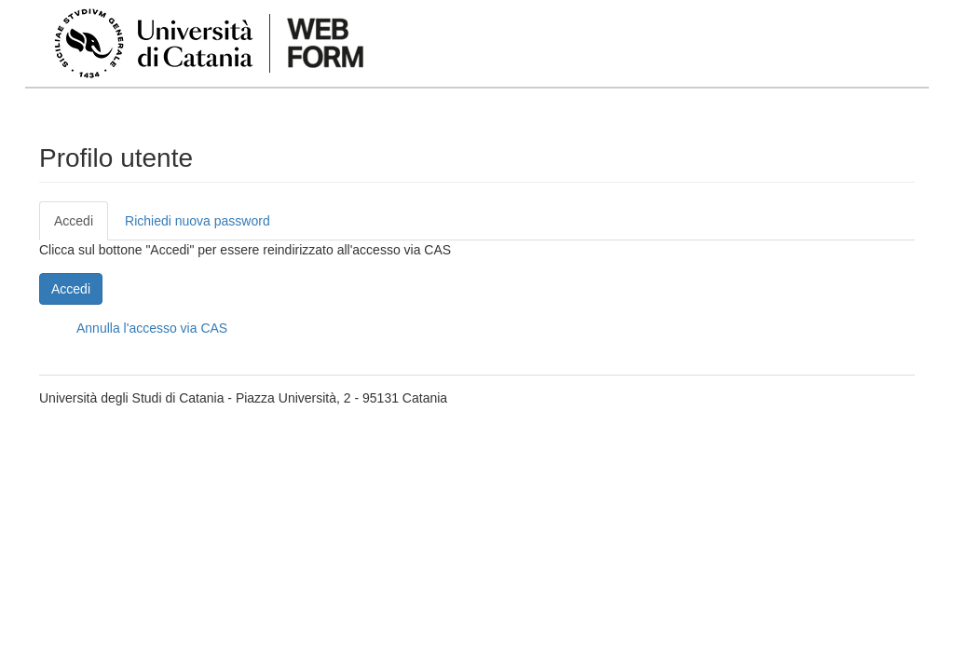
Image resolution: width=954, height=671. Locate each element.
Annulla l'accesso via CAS (151, 328)
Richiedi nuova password (197, 220)
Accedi (81, 226)
